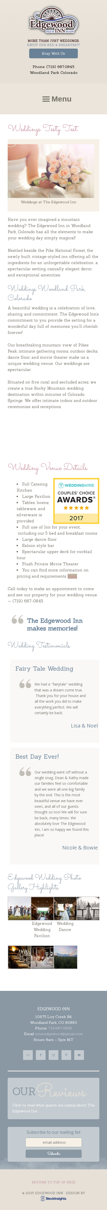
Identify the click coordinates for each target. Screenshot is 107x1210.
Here (72, 576)
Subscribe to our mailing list (53, 1132)
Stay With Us (53, 53)
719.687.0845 (60, 1028)
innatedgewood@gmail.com (59, 1034)
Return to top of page (54, 1182)
